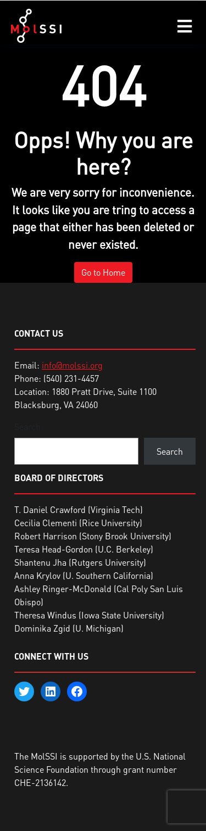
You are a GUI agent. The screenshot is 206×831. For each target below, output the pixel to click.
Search (27, 426)
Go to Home (103, 272)
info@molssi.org (72, 365)
